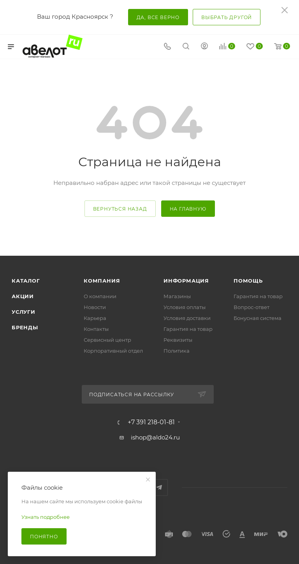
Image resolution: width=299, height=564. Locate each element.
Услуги (23, 312)
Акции (23, 296)
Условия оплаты (185, 307)
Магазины (177, 296)
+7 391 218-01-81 (151, 422)
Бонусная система (257, 318)
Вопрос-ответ (251, 307)
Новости (95, 307)
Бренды (25, 327)
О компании (100, 296)
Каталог (26, 281)
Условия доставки (187, 318)
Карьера (95, 318)
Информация (186, 281)
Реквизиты (178, 340)
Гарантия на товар (188, 329)
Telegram (159, 487)
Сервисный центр (107, 340)
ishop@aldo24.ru (155, 437)
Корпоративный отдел (113, 351)
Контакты (96, 329)
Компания (102, 281)
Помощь (248, 281)
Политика (177, 351)
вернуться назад (120, 209)
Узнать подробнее (45, 517)
